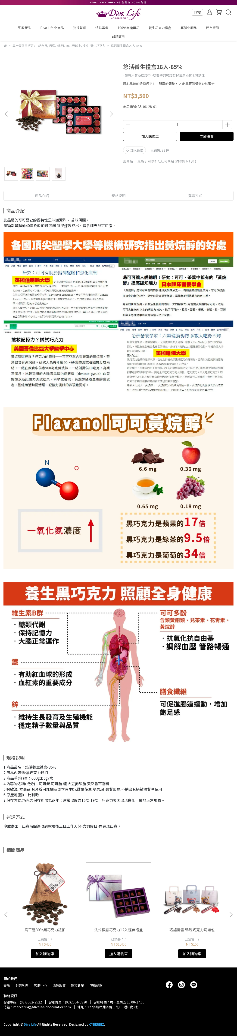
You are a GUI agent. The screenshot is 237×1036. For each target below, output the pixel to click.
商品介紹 (42, 195)
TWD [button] (197, 12)
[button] (111, 114)
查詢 (6, 985)
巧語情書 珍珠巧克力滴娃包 (192, 929)
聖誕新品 (24, 27)
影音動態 (22, 985)
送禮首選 (79, 27)
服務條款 (96, 985)
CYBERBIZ (96, 1024)
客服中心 (40, 985)
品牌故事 (118, 36)
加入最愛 (134, 150)
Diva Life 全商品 (52, 27)
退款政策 (59, 985)
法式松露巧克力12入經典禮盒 (118, 929)
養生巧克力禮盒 (160, 27)
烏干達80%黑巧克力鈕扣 (45, 929)
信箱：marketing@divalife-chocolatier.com (37, 1007)
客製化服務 (189, 27)
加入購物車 (150, 136)
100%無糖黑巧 (128, 27)
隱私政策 (77, 985)
